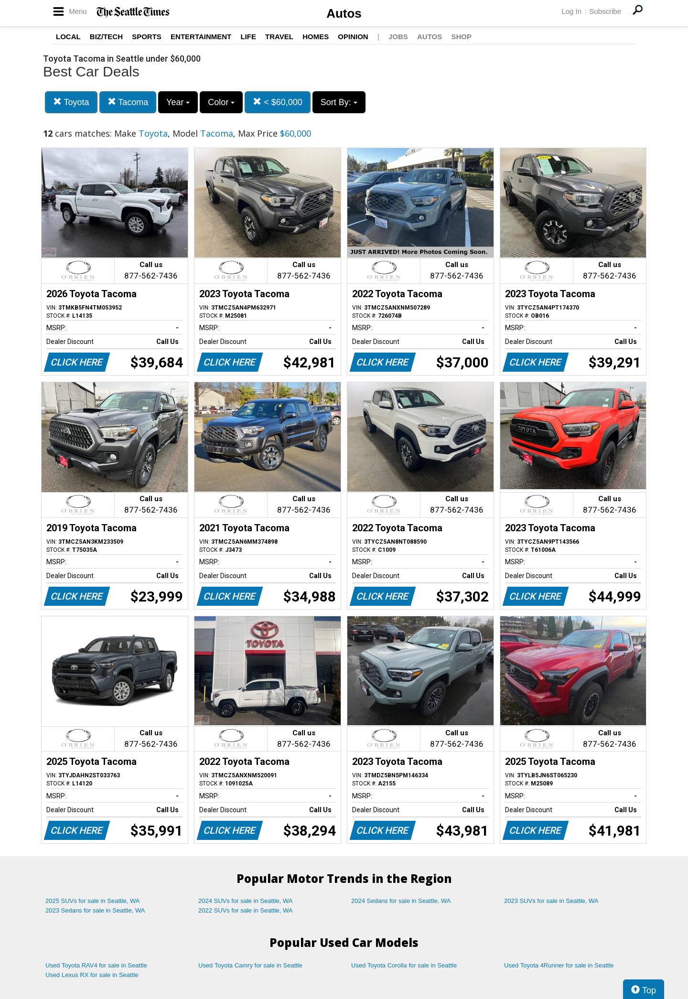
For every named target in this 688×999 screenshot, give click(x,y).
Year (178, 102)
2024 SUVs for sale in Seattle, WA (245, 900)
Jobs (398, 36)
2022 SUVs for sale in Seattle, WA (245, 910)
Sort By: (339, 102)
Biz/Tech (106, 36)
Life (248, 36)
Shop (461, 36)
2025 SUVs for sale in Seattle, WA (92, 900)
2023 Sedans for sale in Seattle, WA (95, 910)
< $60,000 (277, 102)
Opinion (353, 36)
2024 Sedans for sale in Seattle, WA (401, 900)
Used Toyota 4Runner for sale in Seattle (559, 965)
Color (221, 102)
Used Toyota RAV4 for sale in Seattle (96, 965)
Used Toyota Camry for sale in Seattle (250, 965)
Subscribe (605, 11)
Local (68, 36)
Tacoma (128, 102)
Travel (279, 36)
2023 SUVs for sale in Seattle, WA (551, 900)
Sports (146, 36)
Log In (571, 11)
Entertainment (201, 36)
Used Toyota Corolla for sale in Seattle (404, 965)
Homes (315, 36)
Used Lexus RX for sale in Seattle (91, 974)
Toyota (71, 102)
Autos (344, 13)
